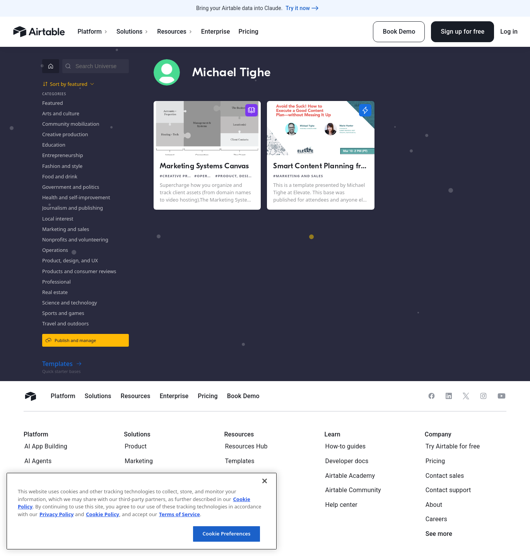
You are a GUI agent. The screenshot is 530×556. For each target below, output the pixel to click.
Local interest (57, 218)
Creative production (65, 134)
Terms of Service (179, 514)
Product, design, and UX (70, 260)
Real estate (55, 292)
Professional (56, 281)
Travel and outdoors (65, 323)
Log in (509, 31)
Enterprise (215, 31)
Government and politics (70, 186)
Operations (55, 249)
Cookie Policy (102, 514)
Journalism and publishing (72, 207)
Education (53, 144)
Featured (52, 102)
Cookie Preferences (226, 533)
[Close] (264, 480)
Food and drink (59, 176)
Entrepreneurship (62, 155)
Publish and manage (70, 340)
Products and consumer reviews (79, 271)
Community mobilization (70, 123)
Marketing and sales (65, 229)
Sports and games (63, 313)
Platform (92, 31)
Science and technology (69, 302)
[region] (141, 511)
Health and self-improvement (76, 197)
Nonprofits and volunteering (75, 239)
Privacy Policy (56, 514)
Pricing (248, 31)
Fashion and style (62, 166)
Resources (175, 31)
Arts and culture (60, 113)
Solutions (132, 31)
